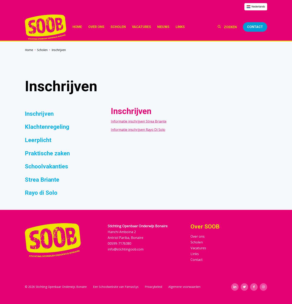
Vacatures (198, 248)
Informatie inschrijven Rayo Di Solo (138, 129)
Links (195, 254)
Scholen (42, 50)
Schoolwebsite (108, 287)
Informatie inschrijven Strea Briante (139, 121)
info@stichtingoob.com (126, 249)
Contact (255, 27)
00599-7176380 (119, 243)
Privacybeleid (153, 287)
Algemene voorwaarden (184, 287)
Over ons (198, 236)
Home (29, 50)
